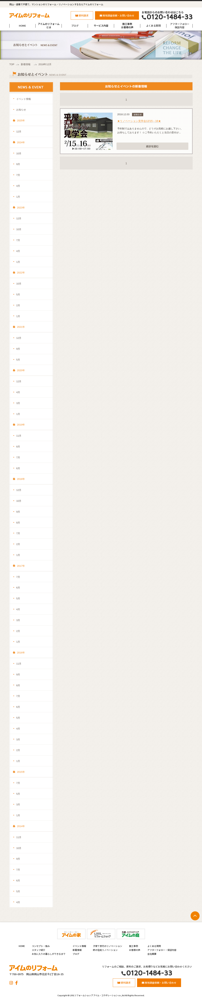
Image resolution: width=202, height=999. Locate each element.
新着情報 (25, 64)
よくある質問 (153, 25)
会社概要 (151, 953)
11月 (18, 435)
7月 (18, 175)
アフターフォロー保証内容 (179, 25)
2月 (18, 305)
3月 (18, 403)
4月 (18, 185)
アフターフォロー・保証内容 (161, 949)
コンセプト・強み (41, 945)
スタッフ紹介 (38, 949)
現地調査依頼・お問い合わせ (117, 15)
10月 (18, 153)
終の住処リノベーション (105, 949)
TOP (11, 64)
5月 (18, 294)
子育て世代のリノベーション (107, 945)
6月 (18, 468)
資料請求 (81, 15)
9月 (18, 164)
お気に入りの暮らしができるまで (48, 953)
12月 (18, 131)
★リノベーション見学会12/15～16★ (139, 120)
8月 (18, 446)
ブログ (75, 25)
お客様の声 (134, 949)
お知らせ (21, 109)
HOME (22, 25)
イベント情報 (23, 99)
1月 (18, 196)
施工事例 (133, 945)
